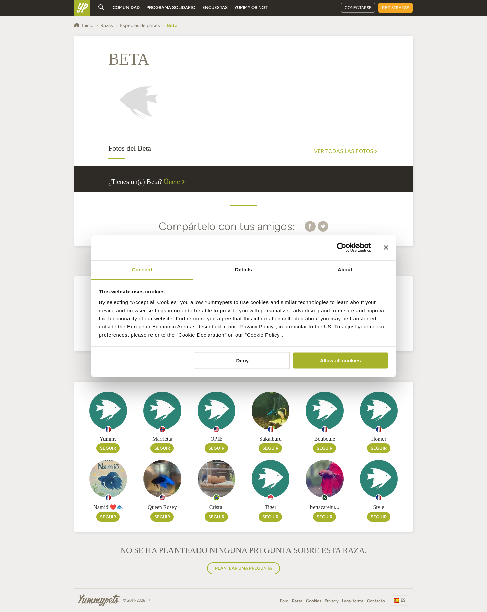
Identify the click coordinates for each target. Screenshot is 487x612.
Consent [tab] (142, 269)
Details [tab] (243, 269)
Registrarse (395, 7)
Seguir (108, 448)
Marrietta (162, 439)
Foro (284, 600)
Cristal (216, 507)
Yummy (108, 439)
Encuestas (215, 7)
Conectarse (358, 7)
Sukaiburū (270, 439)
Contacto (376, 600)
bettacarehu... (324, 507)
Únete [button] (175, 182)
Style (378, 507)
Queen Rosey (162, 507)
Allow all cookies (340, 360)
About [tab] (345, 269)
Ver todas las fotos (346, 151)
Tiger (270, 507)
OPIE (216, 439)
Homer (378, 439)
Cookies (313, 600)
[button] (310, 226)
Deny (242, 360)
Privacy (332, 600)
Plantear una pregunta (243, 568)
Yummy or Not (251, 7)
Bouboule (324, 439)
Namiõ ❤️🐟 (108, 507)
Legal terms (353, 600)
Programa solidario (170, 7)
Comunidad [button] (126, 7)
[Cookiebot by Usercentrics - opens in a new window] (341, 247)
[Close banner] (386, 247)
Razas (297, 600)
